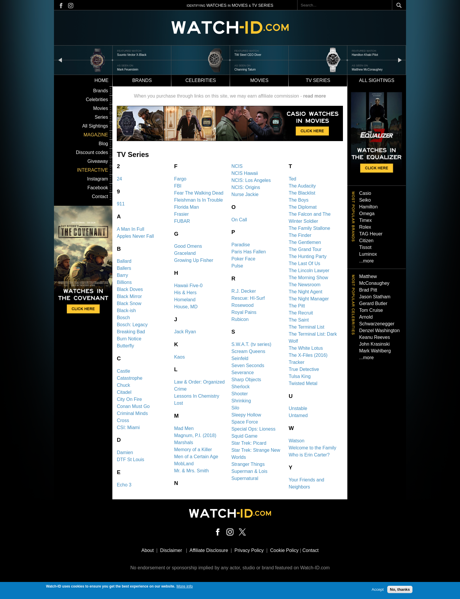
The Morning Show (308, 277)
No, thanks (400, 590)
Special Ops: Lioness (253, 428)
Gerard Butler (373, 303)
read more (314, 95)
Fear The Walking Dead (198, 192)
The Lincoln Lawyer (309, 270)
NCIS (237, 166)
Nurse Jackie (244, 194)
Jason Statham (374, 296)
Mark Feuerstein (127, 69)
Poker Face (243, 258)
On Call (239, 219)
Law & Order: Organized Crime (199, 385)
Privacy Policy (249, 550)
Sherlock (240, 386)
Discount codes (92, 152)
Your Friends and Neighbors (306, 483)
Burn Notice (129, 338)
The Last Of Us (304, 263)
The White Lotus (306, 348)
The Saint (299, 319)
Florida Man (186, 207)
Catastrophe (129, 378)
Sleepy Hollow (246, 414)
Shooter (239, 393)
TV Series (318, 80)
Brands (142, 80)
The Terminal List (306, 326)
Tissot (365, 247)
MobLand (184, 463)
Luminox (368, 254)
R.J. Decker (243, 291)
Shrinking (241, 400)
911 (121, 203)
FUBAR (182, 221)
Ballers (124, 268)
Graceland (185, 253)
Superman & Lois (249, 471)
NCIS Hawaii (244, 173)
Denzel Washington (379, 330)
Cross (123, 420)
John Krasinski (374, 344)
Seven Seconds (247, 365)
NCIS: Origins (245, 187)
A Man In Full (130, 229)
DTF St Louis (130, 459)
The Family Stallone (309, 228)
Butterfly (125, 345)
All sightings (376, 80)
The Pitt (297, 305)
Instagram (97, 178)
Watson (297, 440)
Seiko (365, 200)
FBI (177, 185)
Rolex (365, 227)
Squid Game (244, 436)
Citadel (124, 392)
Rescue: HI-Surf (248, 298)
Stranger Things (248, 464)
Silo (235, 407)
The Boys (299, 200)
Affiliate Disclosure (209, 550)
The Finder (300, 235)
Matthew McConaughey (367, 69)
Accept (378, 590)
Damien (125, 452)
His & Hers (185, 292)
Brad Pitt (368, 289)
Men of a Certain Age (196, 456)
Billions (124, 282)
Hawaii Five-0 (188, 285)
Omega (366, 213)
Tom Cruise (371, 310)
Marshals (183, 442)
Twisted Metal (303, 383)
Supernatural (244, 478)
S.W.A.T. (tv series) (251, 344)
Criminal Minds (132, 413)
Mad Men (184, 428)
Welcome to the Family (312, 447)
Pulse (237, 265)
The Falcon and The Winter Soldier (310, 218)
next (400, 60)
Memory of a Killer (193, 449)
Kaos (179, 356)
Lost (178, 403)
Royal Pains (243, 312)
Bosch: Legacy (132, 324)
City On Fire (129, 399)
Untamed (298, 415)
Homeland (184, 299)
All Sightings (95, 125)
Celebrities (200, 80)
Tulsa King (300, 376)
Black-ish (126, 310)
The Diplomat (303, 207)
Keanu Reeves (374, 337)
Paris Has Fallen (248, 251)
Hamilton (368, 206)
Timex (365, 220)
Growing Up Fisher (193, 260)
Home (101, 80)
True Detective (304, 369)
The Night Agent (305, 291)
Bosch (123, 317)
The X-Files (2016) (308, 355)
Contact (100, 196)
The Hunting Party (308, 256)
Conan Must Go (133, 406)
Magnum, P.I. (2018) (195, 435)
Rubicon (240, 319)
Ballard (124, 261)
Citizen (366, 240)
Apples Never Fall (135, 236)
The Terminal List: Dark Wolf (313, 338)
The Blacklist (302, 192)
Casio (365, 193)
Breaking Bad (131, 331)
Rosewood (242, 305)
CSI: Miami (128, 427)
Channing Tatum (245, 69)
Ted (292, 178)
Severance (242, 372)
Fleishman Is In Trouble (198, 200)
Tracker (297, 362)
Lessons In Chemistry (196, 396)
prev (60, 60)
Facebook (97, 187)
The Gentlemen (305, 242)
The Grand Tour (305, 249)
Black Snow (129, 303)
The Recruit (301, 312)
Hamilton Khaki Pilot (365, 54)
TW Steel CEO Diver (247, 54)
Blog (103, 143)
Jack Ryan (185, 331)
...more (366, 260)
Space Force (244, 421)
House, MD (185, 306)
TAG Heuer (371, 233)
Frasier (181, 214)
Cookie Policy (284, 550)
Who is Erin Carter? (309, 454)
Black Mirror (129, 296)
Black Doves (130, 289)
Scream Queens (248, 351)
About (147, 550)
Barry (122, 275)
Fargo (180, 178)
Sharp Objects (246, 379)
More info (185, 586)
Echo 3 (124, 484)
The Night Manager (309, 298)
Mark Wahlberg (375, 350)
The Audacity (302, 185)
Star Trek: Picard (248, 443)
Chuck (123, 385)
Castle (123, 371)
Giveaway (97, 161)
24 (119, 178)
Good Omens (188, 246)
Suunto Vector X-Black (131, 54)
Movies (259, 80)
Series (101, 117)
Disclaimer (171, 550)
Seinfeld (239, 358)
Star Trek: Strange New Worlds (255, 454)
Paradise (240, 244)
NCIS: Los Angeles (251, 180)
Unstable (298, 408)
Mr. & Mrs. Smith (191, 470)
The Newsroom (304, 284)
